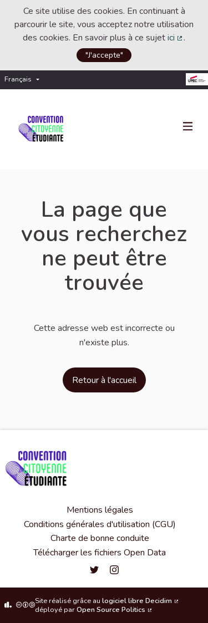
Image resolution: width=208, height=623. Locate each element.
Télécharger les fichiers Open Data (99, 553)
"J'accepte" (104, 54)
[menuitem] (24, 79)
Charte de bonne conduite (99, 538)
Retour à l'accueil (104, 380)
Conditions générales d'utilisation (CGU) (100, 524)
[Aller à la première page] (43, 129)
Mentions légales (100, 510)
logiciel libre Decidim (141, 601)
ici (176, 38)
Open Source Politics (115, 610)
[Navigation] (188, 127)
